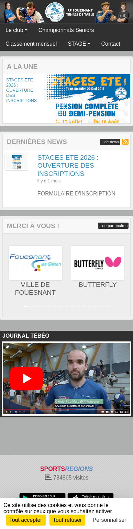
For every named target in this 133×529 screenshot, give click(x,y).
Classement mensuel (31, 44)
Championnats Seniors (66, 30)
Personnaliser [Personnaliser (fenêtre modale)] (109, 520)
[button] (8, 98)
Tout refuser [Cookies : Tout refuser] (67, 520)
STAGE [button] (77, 44)
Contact (110, 44)
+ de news (110, 142)
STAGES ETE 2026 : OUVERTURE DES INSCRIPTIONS (21, 90)
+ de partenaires (113, 226)
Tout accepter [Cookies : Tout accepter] (25, 520)
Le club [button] (14, 30)
